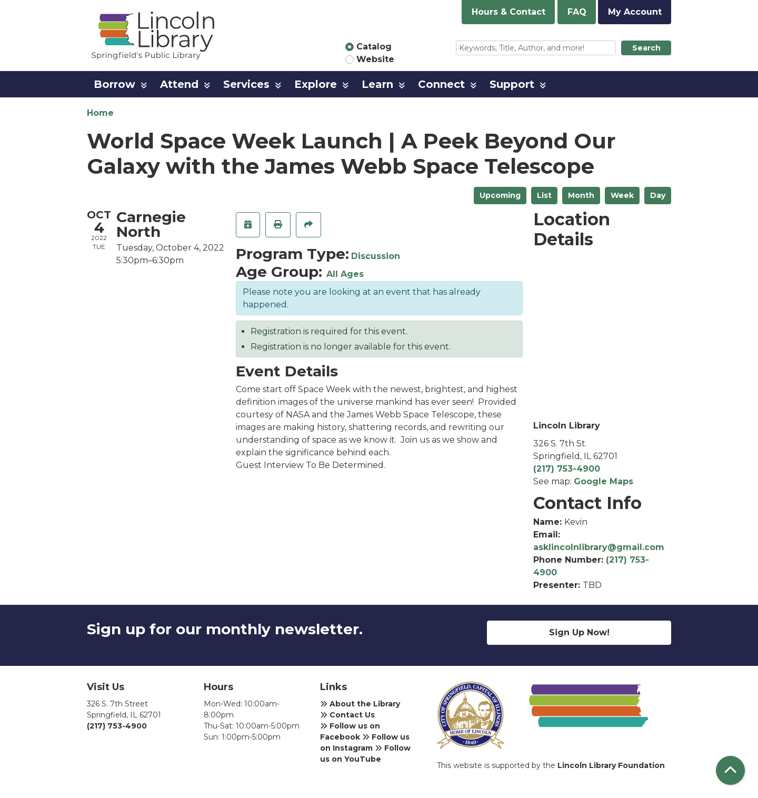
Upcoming (500, 195)
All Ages (345, 274)
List (544, 195)
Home (100, 113)
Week (622, 195)
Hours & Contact (508, 12)
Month (581, 195)
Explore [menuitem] (315, 84)
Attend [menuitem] (179, 84)
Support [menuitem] (512, 84)
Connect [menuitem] (441, 84)
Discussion (375, 256)
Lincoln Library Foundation (611, 765)
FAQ (576, 12)
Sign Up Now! (579, 632)
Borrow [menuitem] (114, 84)
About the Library (360, 704)
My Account (635, 12)
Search (646, 48)
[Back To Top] (730, 770)
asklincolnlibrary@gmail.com (598, 547)
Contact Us (347, 715)
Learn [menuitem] (377, 84)
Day (657, 195)
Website (375, 59)
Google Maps (603, 481)
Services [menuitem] (246, 84)
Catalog (374, 47)
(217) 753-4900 (566, 469)
